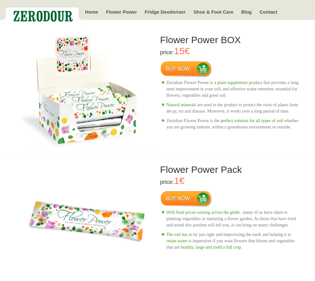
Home (91, 12)
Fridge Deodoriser (165, 12)
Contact (268, 12)
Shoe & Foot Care (213, 12)
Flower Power (121, 12)
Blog (246, 12)
